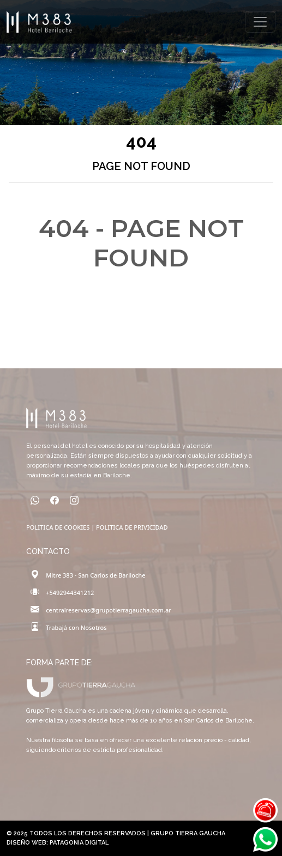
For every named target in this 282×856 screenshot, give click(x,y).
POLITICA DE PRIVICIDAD (131, 527)
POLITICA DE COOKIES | (61, 527)
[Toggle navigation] (260, 22)
